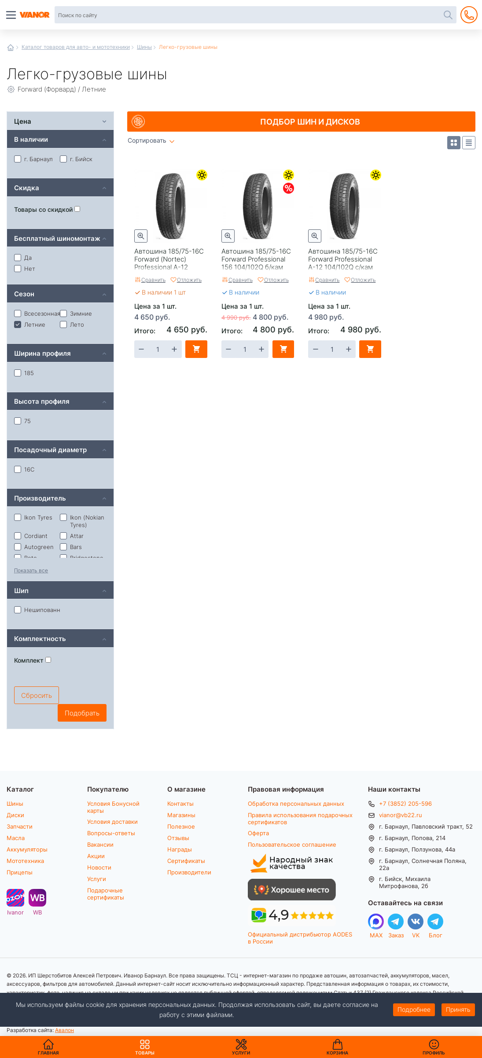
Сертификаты (186, 860)
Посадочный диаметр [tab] (50, 449)
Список (468, 142)
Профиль (434, 1053)
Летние (201, 175)
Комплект (32, 660)
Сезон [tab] (24, 293)
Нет (24, 268)
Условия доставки (112, 821)
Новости (99, 867)
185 (24, 372)
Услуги (96, 878)
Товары (145, 1047)
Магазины (181, 814)
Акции (96, 855)
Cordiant (31, 535)
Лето (72, 324)
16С (24, 469)
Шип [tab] (21, 590)
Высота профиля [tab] (42, 401)
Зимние (76, 313)
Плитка (453, 142)
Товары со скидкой (47, 209)
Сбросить (36, 695)
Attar (72, 535)
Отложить (189, 279)
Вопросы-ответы (111, 833)
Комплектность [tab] (40, 638)
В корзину (196, 349)
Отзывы (178, 837)
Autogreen (34, 546)
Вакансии (100, 844)
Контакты (180, 803)
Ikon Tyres (33, 517)
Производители (189, 872)
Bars (71, 546)
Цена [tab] (22, 120)
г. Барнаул (33, 158)
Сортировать (147, 140)
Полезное (181, 826)
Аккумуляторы (27, 849)
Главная (11, 48)
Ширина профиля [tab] (42, 353)
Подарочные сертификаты (105, 893)
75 (22, 420)
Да (23, 257)
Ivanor (15, 912)
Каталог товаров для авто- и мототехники (76, 47)
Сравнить (153, 279)
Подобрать (82, 712)
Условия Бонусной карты (113, 807)
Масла (16, 837)
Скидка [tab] (26, 187)
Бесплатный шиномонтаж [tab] (57, 238)
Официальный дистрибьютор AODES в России (300, 937)
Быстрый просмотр (140, 236)
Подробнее (413, 1009)
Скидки (288, 188)
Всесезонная (37, 313)
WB (37, 912)
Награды (179, 849)
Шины (144, 47)
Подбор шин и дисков (310, 121)
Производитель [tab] (40, 497)
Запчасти (20, 826)
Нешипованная (37, 609)
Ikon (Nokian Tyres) (82, 521)
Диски (15, 814)
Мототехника (25, 860)
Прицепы (20, 872)
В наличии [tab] (31, 139)
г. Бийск (76, 158)
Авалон (64, 1029)
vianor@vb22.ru (400, 814)
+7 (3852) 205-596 (405, 803)
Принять (458, 1009)
